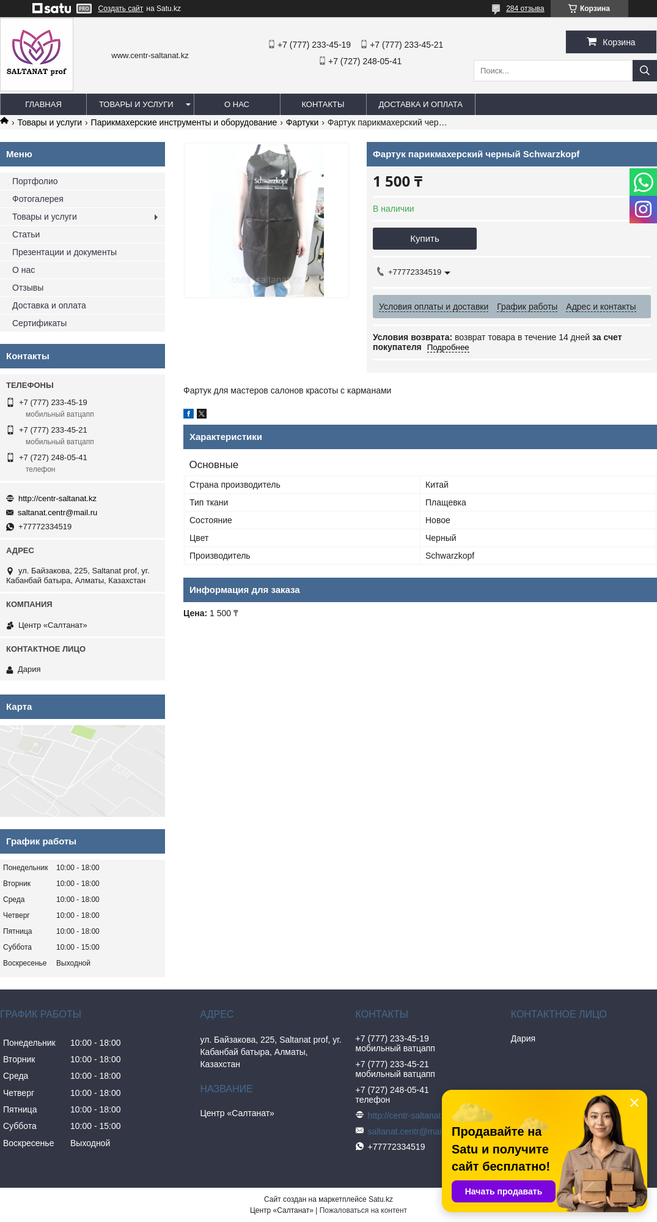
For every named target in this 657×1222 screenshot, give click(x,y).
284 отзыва (525, 8)
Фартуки (302, 122)
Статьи (26, 234)
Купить (424, 238)
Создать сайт (121, 8)
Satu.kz (381, 1199)
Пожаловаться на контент (363, 1210)
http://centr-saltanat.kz (57, 498)
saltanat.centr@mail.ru (57, 512)
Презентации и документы (64, 252)
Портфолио (35, 181)
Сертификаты (39, 323)
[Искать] (645, 70)
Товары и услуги (136, 104)
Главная (43, 104)
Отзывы (27, 287)
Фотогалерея (38, 199)
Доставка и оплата (421, 104)
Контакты (322, 104)
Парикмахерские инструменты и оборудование (184, 122)
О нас (236, 104)
